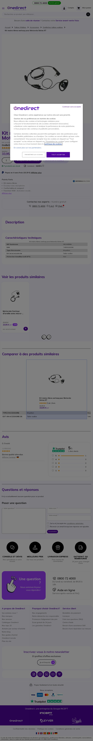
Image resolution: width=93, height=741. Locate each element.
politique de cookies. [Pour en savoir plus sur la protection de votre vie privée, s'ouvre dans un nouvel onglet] (53, 144)
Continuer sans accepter (71, 107)
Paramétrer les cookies (34, 154)
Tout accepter (58, 155)
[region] (46, 132)
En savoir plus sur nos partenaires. (28, 148)
